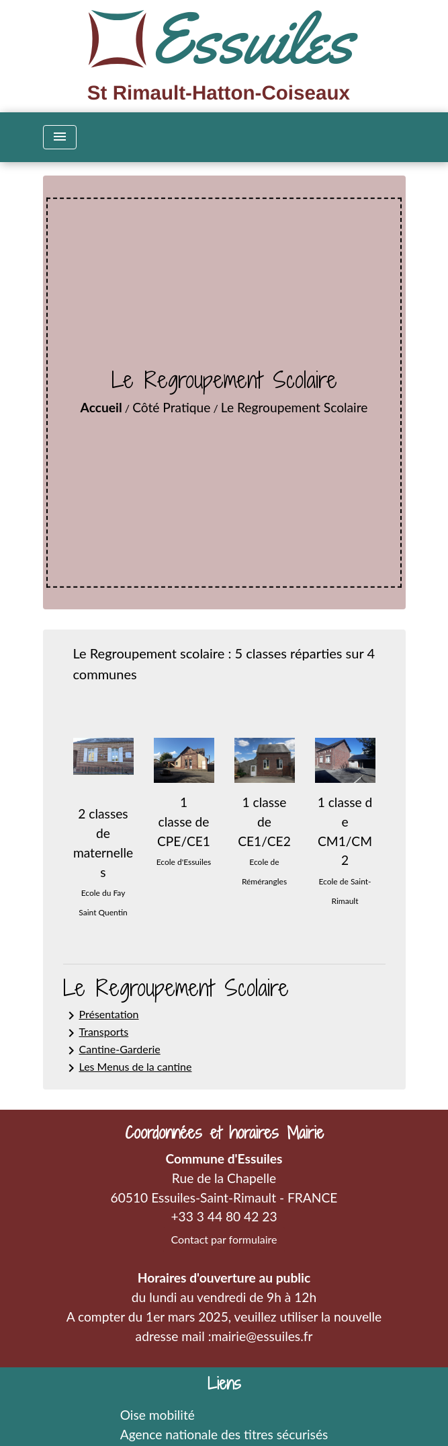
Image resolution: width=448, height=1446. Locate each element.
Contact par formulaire (224, 1239)
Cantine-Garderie (112, 1050)
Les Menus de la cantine (127, 1068)
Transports (96, 1033)
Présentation (101, 1015)
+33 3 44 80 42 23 (224, 1216)
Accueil (101, 407)
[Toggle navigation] (60, 137)
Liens (224, 1384)
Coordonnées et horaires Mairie (224, 1133)
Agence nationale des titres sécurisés (224, 1434)
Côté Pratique (171, 407)
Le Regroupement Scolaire (294, 407)
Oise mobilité (157, 1414)
